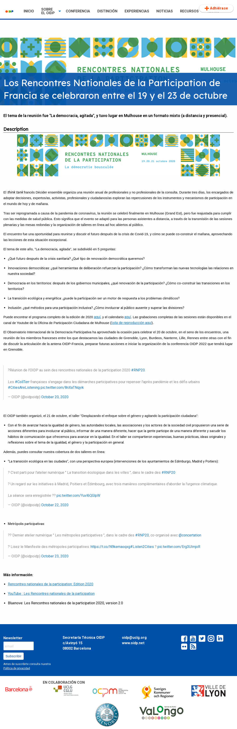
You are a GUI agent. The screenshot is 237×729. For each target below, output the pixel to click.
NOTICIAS (164, 11)
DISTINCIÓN (107, 11)
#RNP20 (138, 370)
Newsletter (13, 638)
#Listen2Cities (142, 547)
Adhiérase (216, 8)
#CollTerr (22, 382)
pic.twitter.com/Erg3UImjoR (178, 547)
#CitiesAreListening (24, 387)
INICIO (29, 11)
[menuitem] (11, 11)
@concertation (190, 535)
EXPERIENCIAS (137, 11)
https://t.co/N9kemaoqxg (110, 547)
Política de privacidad (16, 668)
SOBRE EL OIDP (48, 11)
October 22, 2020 (54, 505)
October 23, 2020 (54, 556)
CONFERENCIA (78, 11)
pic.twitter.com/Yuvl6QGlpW (78, 495)
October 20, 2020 (54, 397)
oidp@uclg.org (134, 637)
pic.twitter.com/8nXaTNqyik (62, 387)
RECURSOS (189, 11)
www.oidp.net (133, 643)
